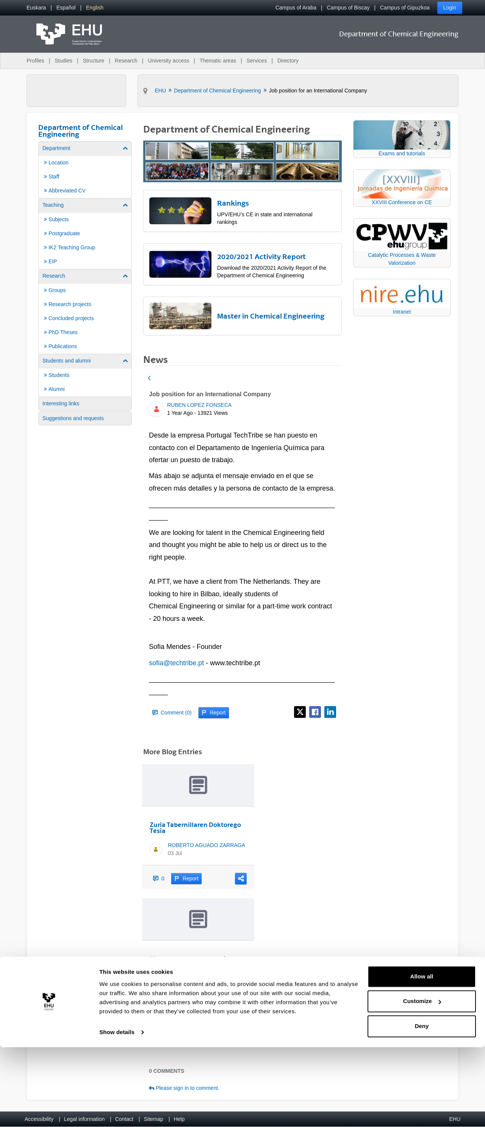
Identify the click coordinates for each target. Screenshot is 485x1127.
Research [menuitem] (126, 61)
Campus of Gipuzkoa (405, 8)
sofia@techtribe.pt (176, 663)
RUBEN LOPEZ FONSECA (199, 405)
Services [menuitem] (257, 61)
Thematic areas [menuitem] (218, 61)
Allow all (421, 1056)
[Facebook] (315, 712)
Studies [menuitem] (63, 61)
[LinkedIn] (330, 712)
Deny (422, 1106)
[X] (300, 712)
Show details (117, 1112)
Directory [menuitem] (288, 61)
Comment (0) (172, 713)
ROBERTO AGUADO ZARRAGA (206, 845)
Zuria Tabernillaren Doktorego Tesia (195, 828)
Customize (422, 1081)
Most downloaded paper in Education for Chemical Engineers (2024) (190, 965)
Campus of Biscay (348, 8)
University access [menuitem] (168, 61)
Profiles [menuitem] (35, 61)
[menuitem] (36, 8)
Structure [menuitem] (93, 61)
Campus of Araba (295, 8)
